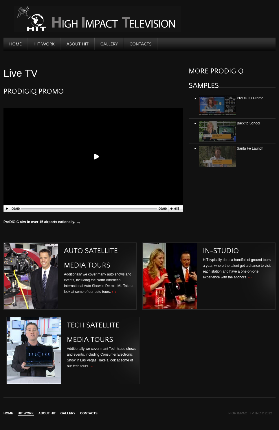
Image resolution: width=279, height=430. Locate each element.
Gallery (68, 413)
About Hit (47, 413)
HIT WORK (26, 413)
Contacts (89, 413)
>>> (114, 292)
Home (8, 413)
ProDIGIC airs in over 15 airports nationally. (39, 222)
